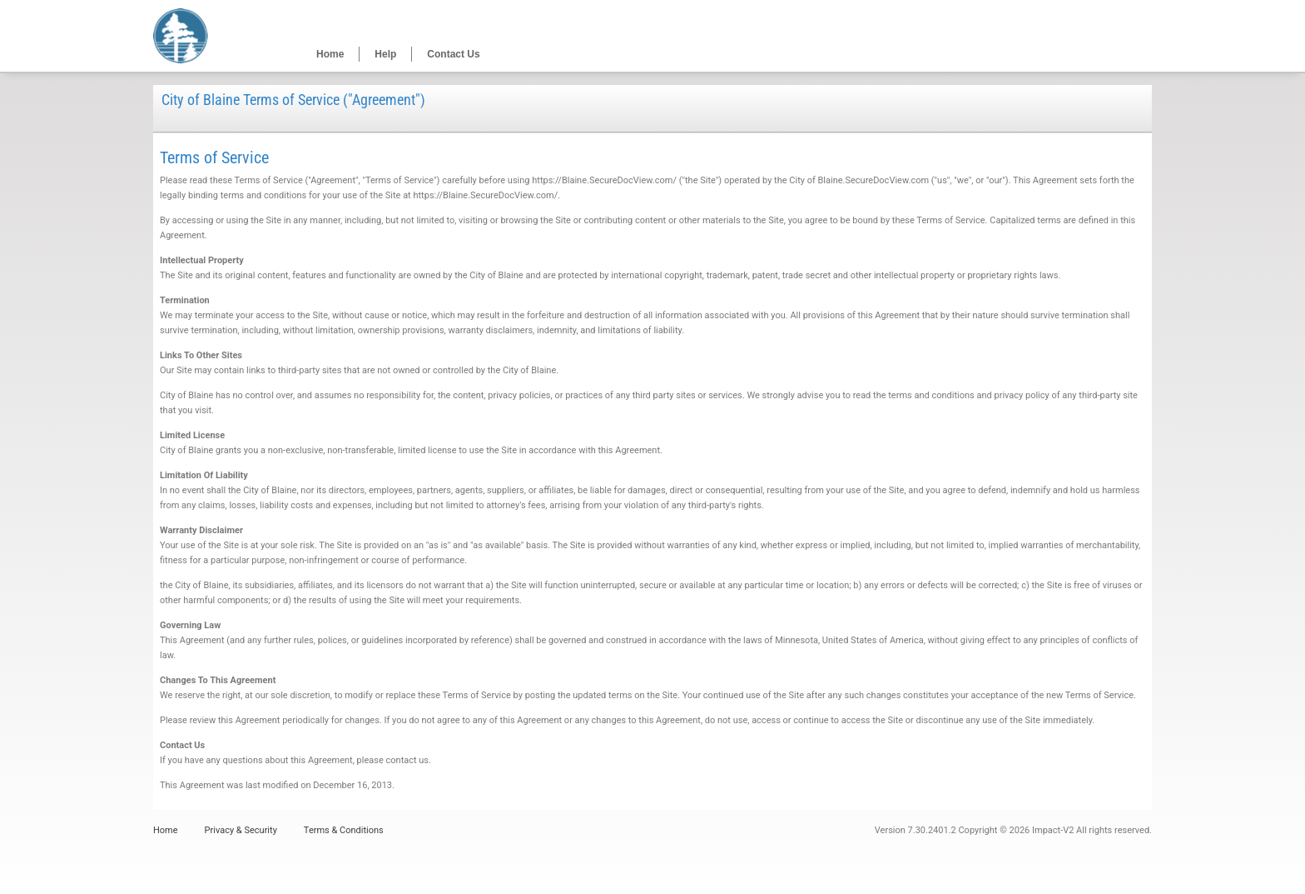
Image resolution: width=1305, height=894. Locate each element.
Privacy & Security (241, 830)
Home (330, 54)
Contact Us (453, 54)
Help (385, 54)
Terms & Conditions (344, 830)
